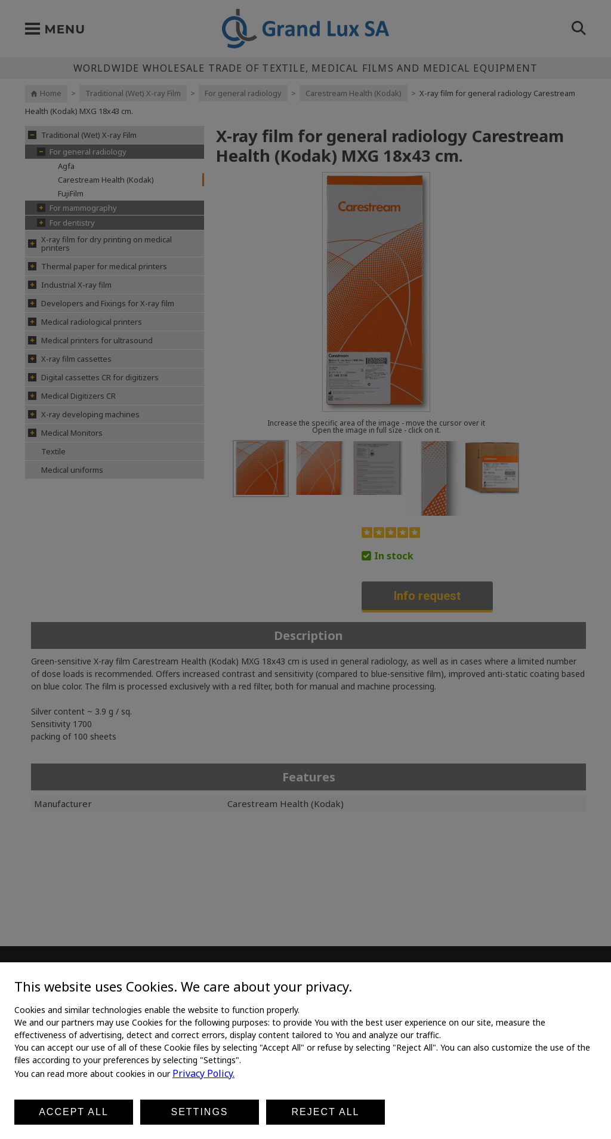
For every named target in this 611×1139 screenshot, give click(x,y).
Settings (199, 1112)
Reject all (326, 1112)
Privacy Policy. (203, 1073)
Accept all (74, 1112)
